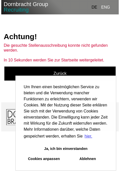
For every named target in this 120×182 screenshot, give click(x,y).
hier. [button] (88, 136)
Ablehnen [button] (87, 159)
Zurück (60, 73)
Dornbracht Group (26, 7)
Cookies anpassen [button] (44, 159)
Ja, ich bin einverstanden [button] (65, 149)
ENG (105, 7)
